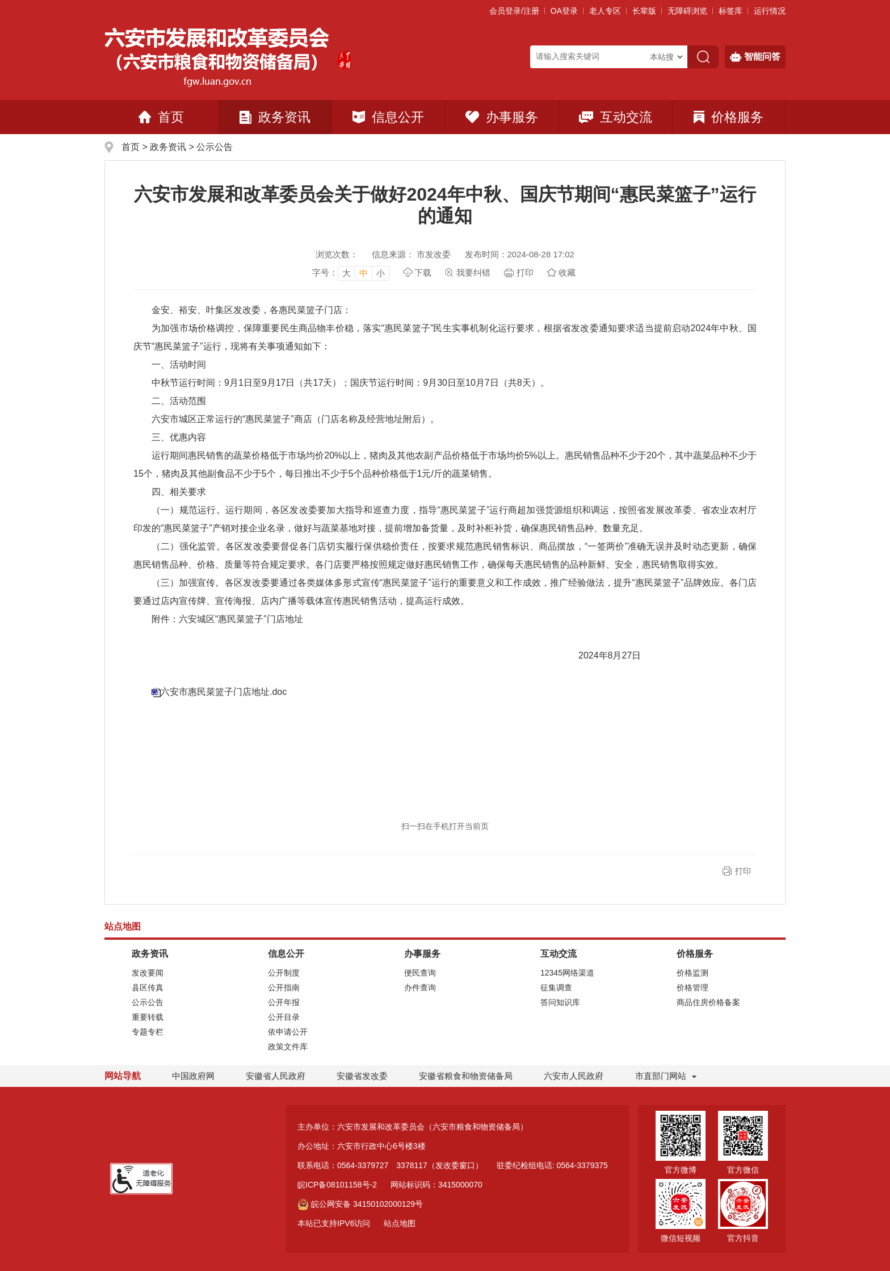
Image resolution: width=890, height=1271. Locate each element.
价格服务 (728, 117)
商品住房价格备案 (708, 1002)
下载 (422, 272)
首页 (161, 117)
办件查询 (420, 987)
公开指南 (284, 987)
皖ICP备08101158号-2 (337, 1184)
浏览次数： (337, 254)
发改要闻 (147, 972)
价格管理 (692, 987)
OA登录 (564, 10)
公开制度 (284, 972)
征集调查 (556, 987)
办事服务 (501, 117)
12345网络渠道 (567, 972)
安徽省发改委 (362, 1076)
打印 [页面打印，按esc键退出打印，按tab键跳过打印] (525, 272)
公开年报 (284, 1002)
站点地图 (399, 1223)
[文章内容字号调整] (350, 273)
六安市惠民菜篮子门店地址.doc (224, 692)
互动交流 (615, 117)
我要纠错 (473, 272)
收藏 (567, 272)
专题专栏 (147, 1031)
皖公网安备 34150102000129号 (360, 1204)
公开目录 (284, 1017)
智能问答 (755, 57)
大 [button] (346, 273)
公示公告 (214, 147)
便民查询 (420, 972)
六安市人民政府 (573, 1076)
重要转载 (147, 1017)
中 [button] (363, 273)
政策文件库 (288, 1046)
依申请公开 (288, 1031)
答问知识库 (560, 1002)
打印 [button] (743, 871)
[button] (644, 10)
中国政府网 (193, 1076)
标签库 (730, 10)
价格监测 (692, 972)
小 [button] (380, 273)
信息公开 (388, 117)
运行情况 (770, 10)
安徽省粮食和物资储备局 (466, 1076)
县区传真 (147, 987)
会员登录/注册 (514, 10)
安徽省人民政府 (275, 1076)
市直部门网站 (665, 1076)
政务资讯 (275, 117)
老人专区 (605, 10)
